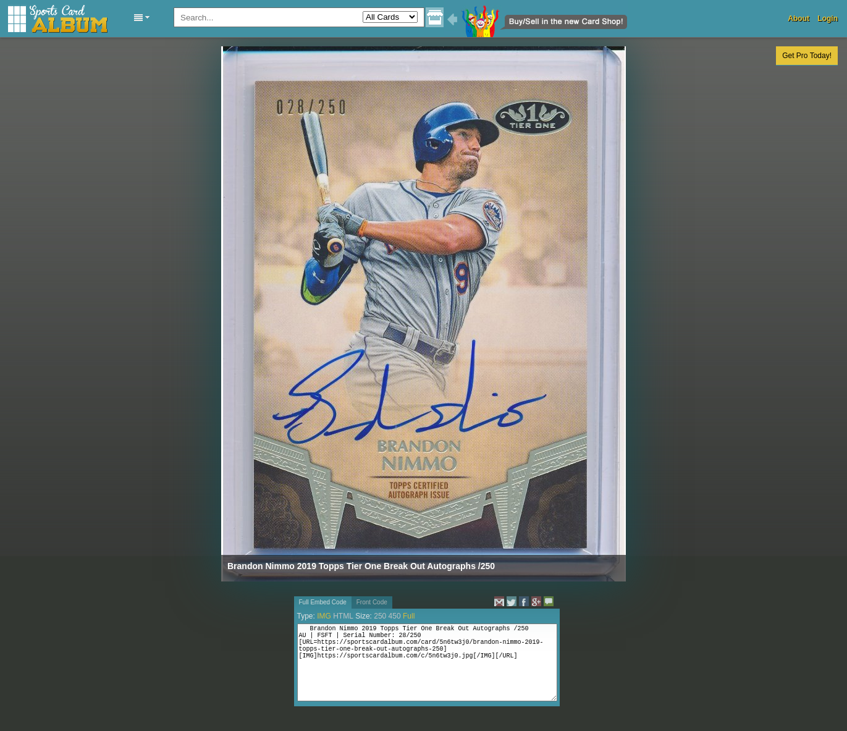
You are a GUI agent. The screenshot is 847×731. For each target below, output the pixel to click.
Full (409, 616)
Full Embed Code (323, 602)
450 (395, 616)
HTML (343, 616)
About (798, 18)
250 (380, 616)
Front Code (371, 602)
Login (827, 18)
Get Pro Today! (807, 55)
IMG (324, 616)
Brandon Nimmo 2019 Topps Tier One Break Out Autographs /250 (361, 566)
